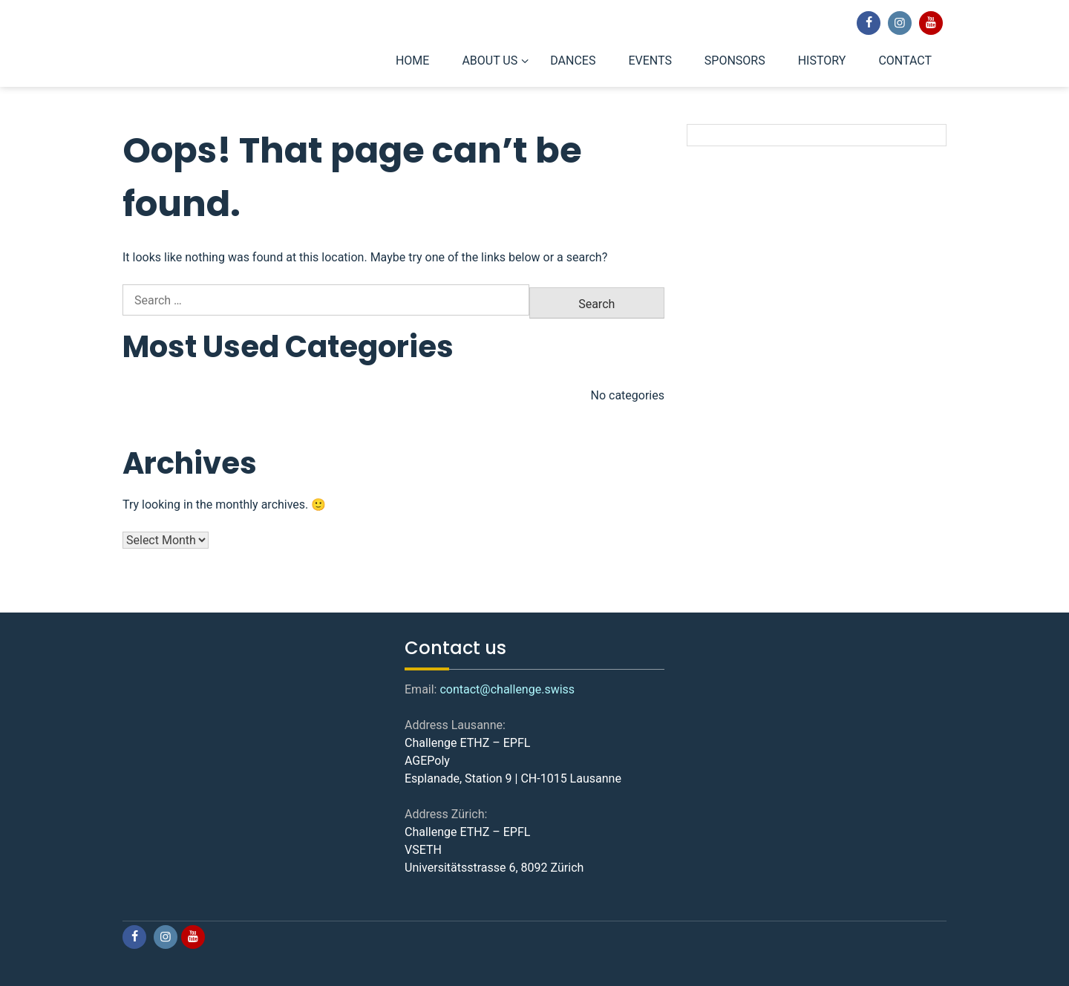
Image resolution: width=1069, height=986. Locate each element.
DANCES (572, 60)
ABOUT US (489, 60)
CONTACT (905, 60)
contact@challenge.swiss (507, 689)
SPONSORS (735, 60)
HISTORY (822, 60)
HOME (412, 60)
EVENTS (649, 60)
